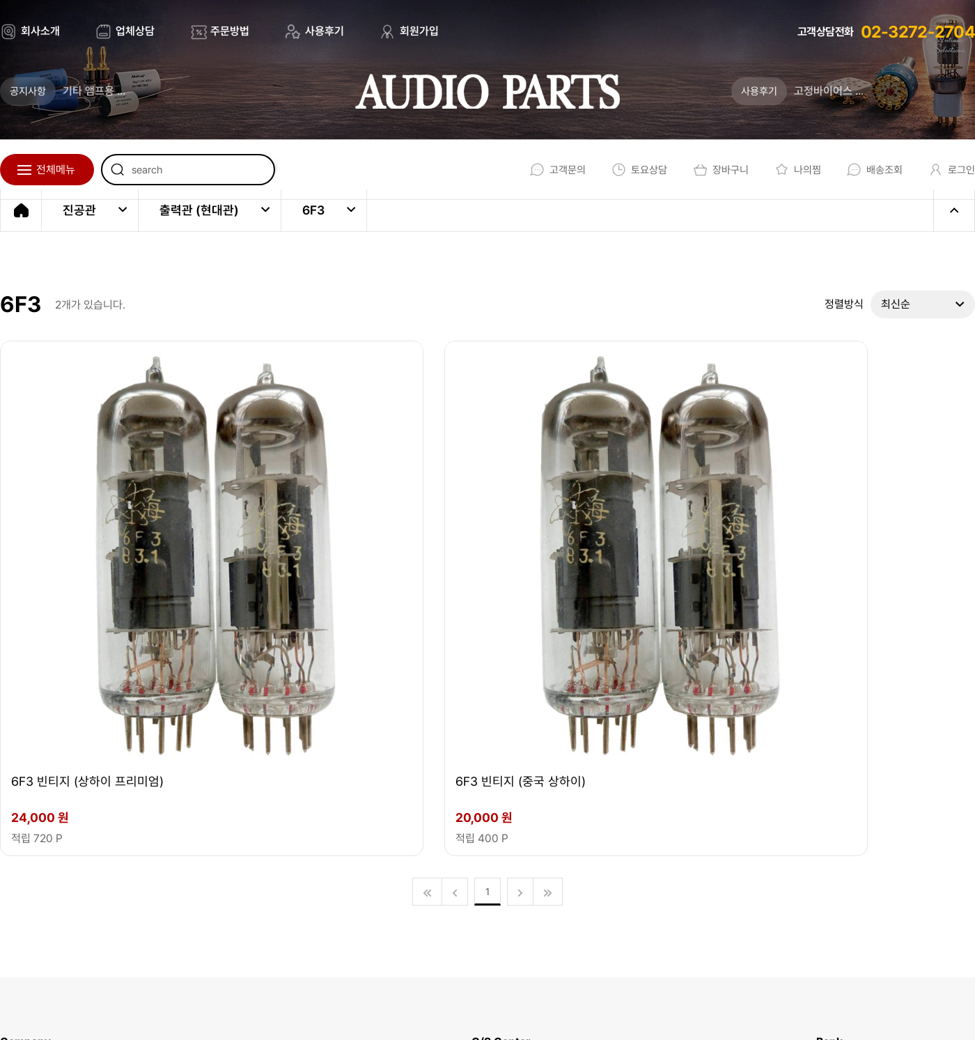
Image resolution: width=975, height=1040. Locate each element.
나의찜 (789, 169)
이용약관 (498, 1005)
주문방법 (229, 31)
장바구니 (710, 169)
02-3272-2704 (918, 32)
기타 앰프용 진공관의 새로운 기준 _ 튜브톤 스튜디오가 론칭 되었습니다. (136, 91)
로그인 (948, 169)
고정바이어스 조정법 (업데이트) (864, 91)
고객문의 (541, 169)
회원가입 (419, 31)
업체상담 (135, 31)
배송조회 (868, 169)
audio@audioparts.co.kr (245, 892)
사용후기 (324, 31)
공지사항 (28, 91)
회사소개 (40, 31)
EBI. (195, 1005)
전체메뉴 (55, 169)
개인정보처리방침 (590, 1005)
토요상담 (625, 169)
